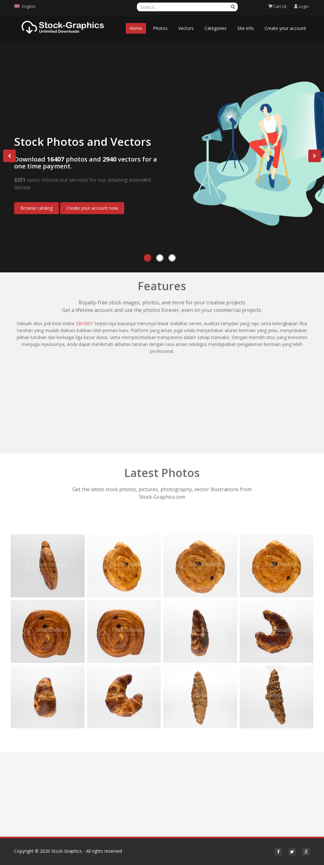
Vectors (186, 28)
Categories (215, 28)
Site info (245, 28)
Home (136, 28)
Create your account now (92, 208)
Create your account (285, 28)
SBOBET (84, 282)
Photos (160, 28)
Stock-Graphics (66, 851)
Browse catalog (36, 208)
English (29, 6)
